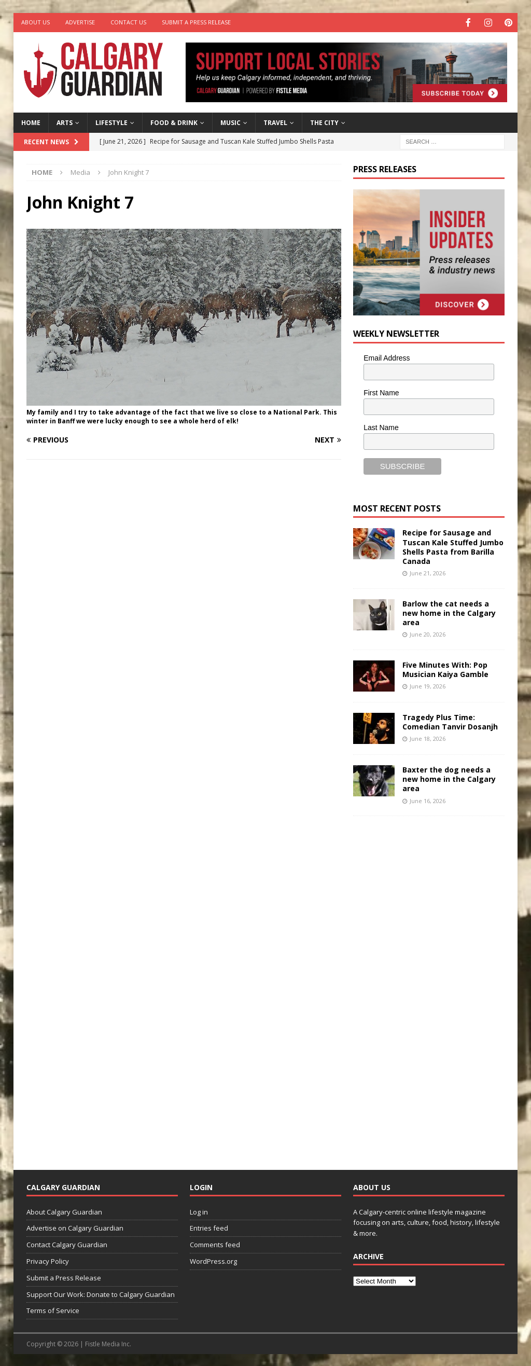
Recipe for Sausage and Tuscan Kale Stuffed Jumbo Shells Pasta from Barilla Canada (453, 546)
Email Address (387, 357)
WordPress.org (213, 1260)
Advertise (80, 22)
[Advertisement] (431, 983)
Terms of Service (52, 1309)
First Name (381, 392)
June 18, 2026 (427, 737)
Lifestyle (111, 121)
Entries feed (209, 1227)
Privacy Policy (47, 1260)
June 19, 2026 (427, 685)
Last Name (381, 426)
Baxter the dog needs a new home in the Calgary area (449, 778)
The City (324, 121)
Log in (199, 1211)
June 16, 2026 (427, 800)
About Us (35, 22)
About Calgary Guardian (64, 1211)
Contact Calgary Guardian (66, 1243)
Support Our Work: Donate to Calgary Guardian (100, 1293)
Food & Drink (174, 121)
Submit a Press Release (196, 22)
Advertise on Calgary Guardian (74, 1227)
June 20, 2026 (427, 633)
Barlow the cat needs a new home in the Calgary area (449, 612)
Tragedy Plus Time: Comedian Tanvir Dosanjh (450, 720)
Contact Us (128, 22)
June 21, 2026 (427, 572)
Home (30, 121)
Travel (275, 121)
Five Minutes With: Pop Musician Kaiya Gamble (445, 668)
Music (230, 121)
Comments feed (215, 1243)
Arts (65, 121)
